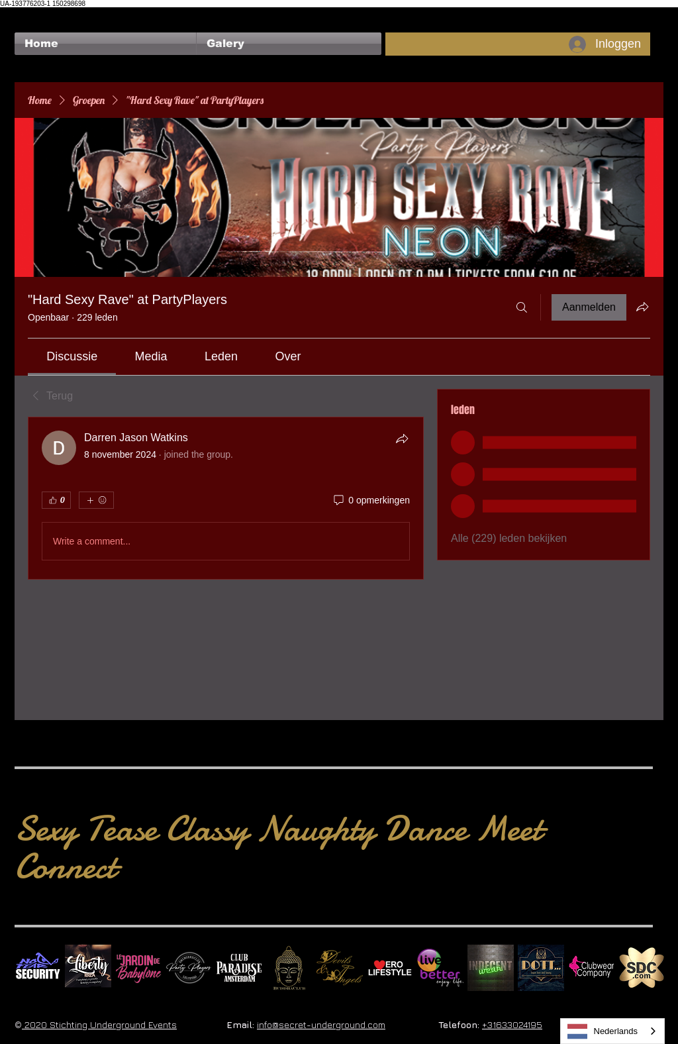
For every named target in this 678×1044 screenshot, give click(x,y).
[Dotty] (541, 968)
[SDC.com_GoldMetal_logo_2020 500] (641, 968)
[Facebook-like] (40, 14)
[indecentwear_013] (490, 968)
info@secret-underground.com (321, 1024)
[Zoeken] (522, 307)
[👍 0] (56, 500)
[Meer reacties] (96, 500)
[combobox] (612, 1031)
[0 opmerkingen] (371, 500)
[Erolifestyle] (390, 968)
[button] (289, 43)
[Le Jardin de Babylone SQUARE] (138, 968)
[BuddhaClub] (289, 968)
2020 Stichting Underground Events (99, 1024)
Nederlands (602, 1031)
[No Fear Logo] (38, 968)
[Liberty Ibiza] (88, 968)
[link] (71, 356)
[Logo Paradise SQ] (239, 968)
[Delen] (402, 438)
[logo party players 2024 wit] (189, 968)
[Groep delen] (642, 307)
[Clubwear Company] (591, 968)
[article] (226, 498)
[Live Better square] (440, 968)
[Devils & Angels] (339, 968)
